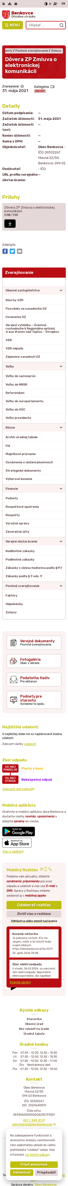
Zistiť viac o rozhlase (34, 901)
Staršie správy (20, 969)
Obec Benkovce (46, 1171)
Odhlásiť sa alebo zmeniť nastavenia (34, 907)
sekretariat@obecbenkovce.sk (34, 1111)
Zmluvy (40, 77)
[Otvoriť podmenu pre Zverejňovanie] (61, 268)
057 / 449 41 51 (34, 1107)
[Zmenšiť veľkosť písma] (50, 4)
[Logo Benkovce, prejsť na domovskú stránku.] (34, 14)
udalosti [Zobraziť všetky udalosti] (30, 730)
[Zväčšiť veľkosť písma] (55, 4)
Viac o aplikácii (13, 838)
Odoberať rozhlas (34, 891)
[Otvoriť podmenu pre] (61, 277)
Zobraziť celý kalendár (19, 775)
